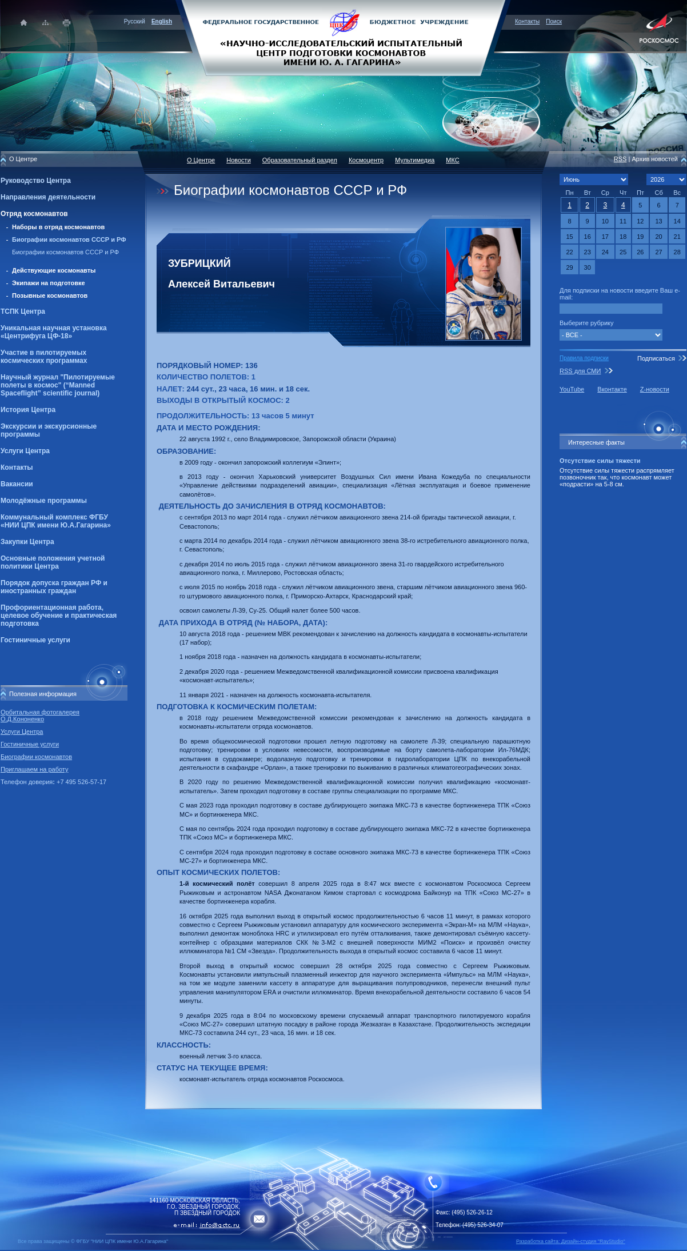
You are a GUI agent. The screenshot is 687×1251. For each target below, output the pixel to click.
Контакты (527, 21)
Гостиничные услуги (35, 640)
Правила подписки (584, 358)
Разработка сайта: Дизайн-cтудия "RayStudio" (570, 1241)
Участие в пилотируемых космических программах (44, 357)
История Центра (28, 410)
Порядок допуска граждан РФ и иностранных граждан (54, 587)
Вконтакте (611, 389)
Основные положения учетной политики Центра (53, 562)
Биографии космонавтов (36, 756)
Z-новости (654, 389)
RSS (620, 158)
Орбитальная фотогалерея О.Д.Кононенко (40, 715)
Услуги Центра (25, 451)
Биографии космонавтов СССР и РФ (69, 239)
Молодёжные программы (44, 501)
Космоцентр (366, 160)
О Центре (201, 160)
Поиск (554, 21)
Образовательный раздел (299, 160)
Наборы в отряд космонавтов (58, 226)
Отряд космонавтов (34, 214)
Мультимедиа (414, 160)
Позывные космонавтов (49, 295)
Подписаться (656, 358)
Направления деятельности (48, 197)
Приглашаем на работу (34, 769)
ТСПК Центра (23, 311)
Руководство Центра (36, 181)
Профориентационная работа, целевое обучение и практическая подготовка (59, 615)
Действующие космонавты (54, 270)
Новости (238, 160)
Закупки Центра (27, 542)
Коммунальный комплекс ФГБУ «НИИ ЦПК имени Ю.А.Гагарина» (56, 521)
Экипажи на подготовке (48, 282)
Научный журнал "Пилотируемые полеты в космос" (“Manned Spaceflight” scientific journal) (58, 385)
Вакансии (17, 484)
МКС (452, 160)
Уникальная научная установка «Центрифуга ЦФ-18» (54, 332)
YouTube (572, 389)
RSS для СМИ (580, 370)
